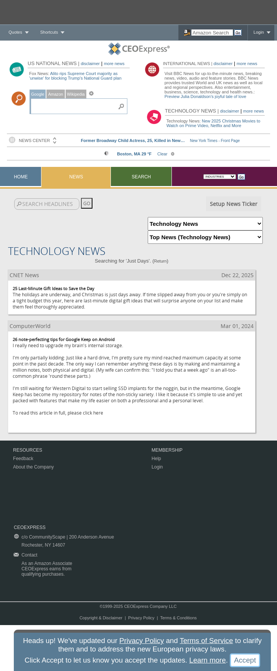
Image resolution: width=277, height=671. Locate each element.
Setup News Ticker (233, 203)
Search (141, 177)
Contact (29, 555)
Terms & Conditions (178, 617)
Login (259, 32)
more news (114, 63)
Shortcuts (49, 32)
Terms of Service (206, 641)
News (76, 177)
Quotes (15, 32)
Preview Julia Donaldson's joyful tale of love (205, 96)
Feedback (23, 458)
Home (21, 177)
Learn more (207, 660)
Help (156, 458)
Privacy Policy (141, 617)
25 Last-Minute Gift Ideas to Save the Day (53, 288)
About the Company (33, 467)
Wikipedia (76, 94)
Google (37, 94)
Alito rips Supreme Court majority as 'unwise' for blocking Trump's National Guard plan (75, 75)
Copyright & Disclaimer (100, 617)
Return (160, 261)
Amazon (55, 94)
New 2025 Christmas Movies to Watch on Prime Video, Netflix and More (214, 123)
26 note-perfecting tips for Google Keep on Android (64, 339)
